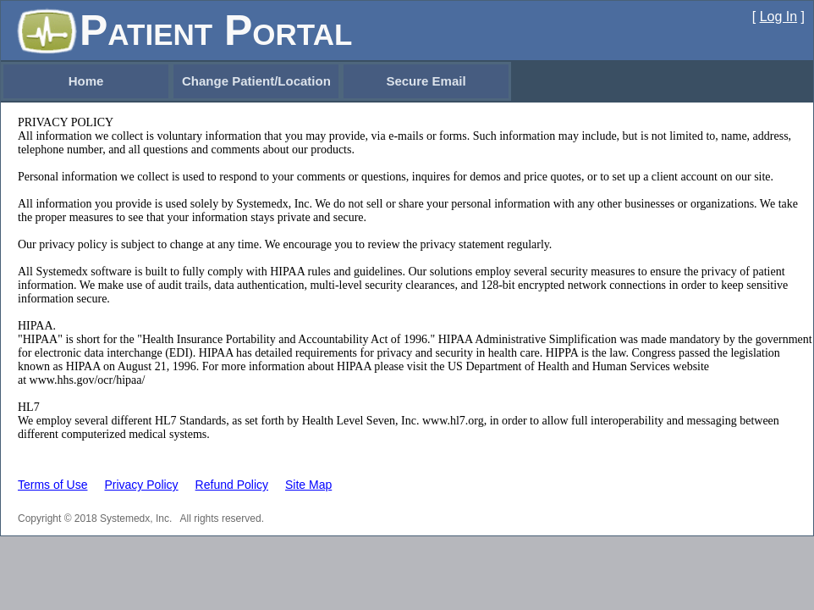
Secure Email (425, 81)
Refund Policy (231, 484)
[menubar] (256, 81)
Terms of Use (52, 484)
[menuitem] (86, 81)
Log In (778, 16)
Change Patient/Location (256, 81)
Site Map (308, 484)
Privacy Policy (141, 484)
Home (86, 81)
